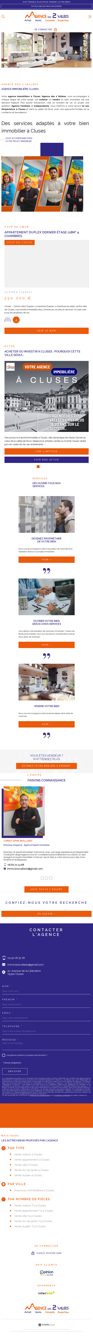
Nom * (7, 986)
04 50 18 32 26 (16, 957)
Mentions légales (40, 1331)
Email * (8, 1012)
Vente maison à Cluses (28, 1153)
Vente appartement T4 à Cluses (33, 1210)
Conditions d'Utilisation (63, 1094)
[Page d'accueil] (46, 16)
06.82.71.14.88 (16, 868)
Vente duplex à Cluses (28, 1174)
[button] (42, 881)
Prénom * (9, 999)
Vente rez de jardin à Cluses (31, 1169)
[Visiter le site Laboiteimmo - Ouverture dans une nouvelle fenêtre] (46, 1324)
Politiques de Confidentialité (40, 1094)
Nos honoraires (16, 1331)
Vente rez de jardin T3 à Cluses (33, 1220)
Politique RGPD (70, 1331)
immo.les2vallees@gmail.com (25, 872)
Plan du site (27, 1331)
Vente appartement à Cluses (32, 1159)
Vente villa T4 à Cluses (28, 1215)
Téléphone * (12, 1026)
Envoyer (14, 1071)
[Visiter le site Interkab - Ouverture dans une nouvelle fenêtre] (46, 1292)
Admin (51, 1331)
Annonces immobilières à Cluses (34, 1189)
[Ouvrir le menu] (90, 16)
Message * (10, 1039)
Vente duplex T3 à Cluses (30, 1225)
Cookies (80, 1331)
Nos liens (59, 1331)
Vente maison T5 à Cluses (30, 1204)
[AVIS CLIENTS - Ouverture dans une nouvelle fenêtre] (46, 1272)
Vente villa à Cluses (26, 1164)
